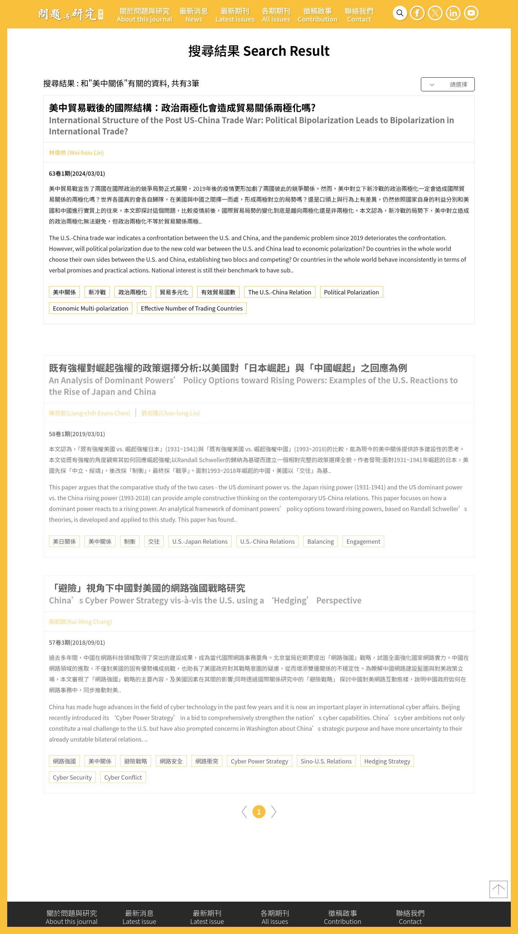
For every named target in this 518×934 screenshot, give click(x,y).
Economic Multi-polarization (90, 310)
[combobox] (447, 84)
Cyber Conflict (123, 795)
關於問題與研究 (144, 14)
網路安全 (171, 779)
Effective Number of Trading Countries (192, 310)
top (499, 892)
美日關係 (64, 559)
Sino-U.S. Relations (326, 779)
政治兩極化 (132, 294)
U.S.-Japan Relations (200, 559)
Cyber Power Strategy (259, 779)
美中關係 (64, 294)
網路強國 (64, 779)
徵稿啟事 (318, 14)
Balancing (320, 559)
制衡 (130, 559)
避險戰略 (135, 779)
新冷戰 (97, 294)
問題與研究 (71, 14)
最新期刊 (235, 14)
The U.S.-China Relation (280, 294)
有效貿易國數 (218, 294)
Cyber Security (72, 795)
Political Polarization (351, 294)
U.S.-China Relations (267, 559)
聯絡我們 (359, 14)
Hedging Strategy (387, 779)
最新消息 (194, 14)
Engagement (363, 559)
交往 (154, 559)
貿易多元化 (174, 294)
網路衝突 (206, 779)
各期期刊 (276, 14)
